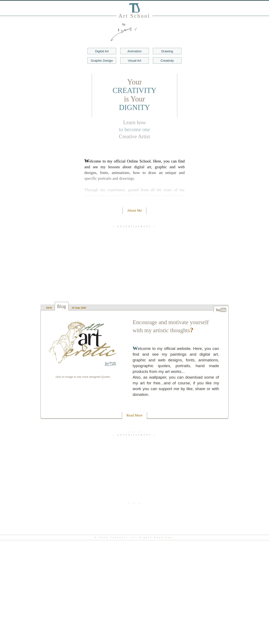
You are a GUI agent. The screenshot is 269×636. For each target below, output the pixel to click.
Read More (134, 415)
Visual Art (134, 60)
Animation (134, 51)
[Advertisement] (134, 260)
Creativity (167, 60)
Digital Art (102, 51)
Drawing (167, 51)
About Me (134, 210)
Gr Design (102, 60)
